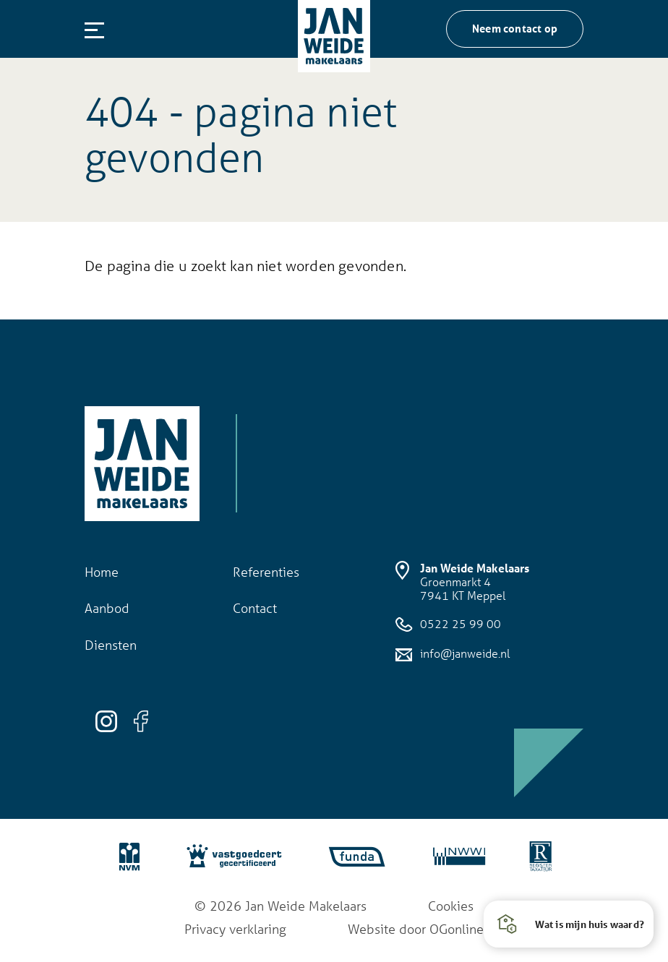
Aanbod (107, 608)
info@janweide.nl (452, 653)
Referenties (266, 572)
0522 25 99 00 (448, 624)
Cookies (451, 906)
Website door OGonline (416, 929)
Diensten (111, 645)
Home (102, 572)
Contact (255, 608)
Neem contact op (514, 28)
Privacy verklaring (235, 929)
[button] (569, 924)
